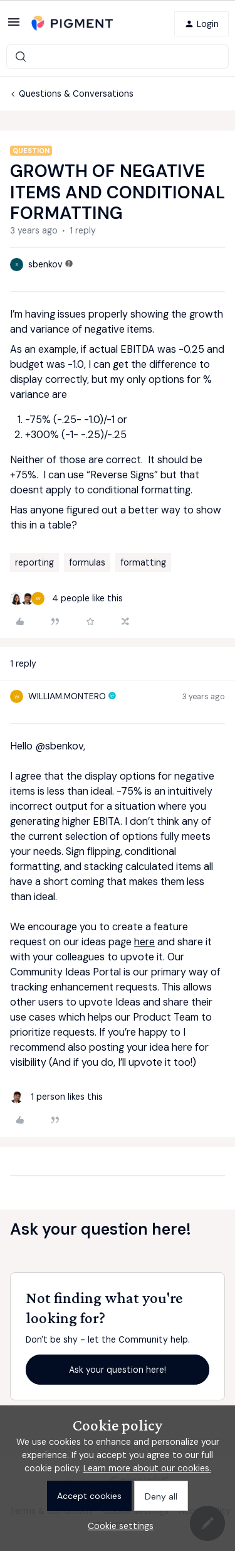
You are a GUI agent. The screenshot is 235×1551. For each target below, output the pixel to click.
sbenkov (45, 264)
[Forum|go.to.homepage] (72, 23)
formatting (143, 562)
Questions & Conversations (76, 93)
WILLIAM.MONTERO (67, 696)
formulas (87, 562)
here (144, 941)
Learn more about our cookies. (147, 1468)
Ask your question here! (117, 1369)
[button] (13, 26)
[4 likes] (66, 598)
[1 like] (56, 1096)
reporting (34, 562)
